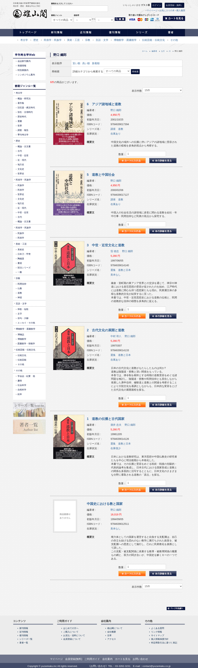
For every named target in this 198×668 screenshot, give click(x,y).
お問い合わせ (140, 659)
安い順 (76, 63)
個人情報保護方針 (159, 639)
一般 (20, 272)
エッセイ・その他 (26, 323)
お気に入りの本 (167, 10)
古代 (20, 151)
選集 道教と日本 (121, 270)
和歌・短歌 (23, 309)
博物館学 (22, 339)
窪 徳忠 (115, 251)
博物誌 (21, 334)
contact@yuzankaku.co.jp (157, 666)
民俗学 (21, 190)
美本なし (116, 274)
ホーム (144, 51)
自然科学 (22, 389)
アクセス (111, 639)
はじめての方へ (70, 628)
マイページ (152, 10)
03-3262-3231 (123, 666)
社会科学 (22, 385)
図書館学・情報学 (26, 343)
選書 (20, 121)
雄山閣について (114, 628)
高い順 (86, 63)
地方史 (21, 164)
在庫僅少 (116, 448)
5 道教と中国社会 (101, 174)
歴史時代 (22, 116)
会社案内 (107, 659)
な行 (163, 51)
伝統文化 (22, 355)
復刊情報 (23, 635)
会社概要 (111, 632)
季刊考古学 (23, 134)
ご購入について (70, 632)
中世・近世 (23, 155)
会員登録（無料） (174, 5)
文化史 (21, 169)
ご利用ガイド (92, 659)
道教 (20, 293)
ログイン (156, 5)
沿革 (109, 635)
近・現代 (22, 160)
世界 (20, 125)
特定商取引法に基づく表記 (164, 642)
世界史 (21, 173)
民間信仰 (22, 284)
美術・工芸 (73, 40)
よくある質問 (157, 628)
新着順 (96, 63)
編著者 (154, 51)
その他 (174, 40)
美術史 (21, 249)
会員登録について (72, 639)
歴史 (35, 40)
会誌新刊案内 (24, 61)
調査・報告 (23, 130)
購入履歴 (180, 10)
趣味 (20, 380)
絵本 (20, 394)
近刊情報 (23, 632)
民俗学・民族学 (53, 40)
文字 (20, 313)
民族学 (21, 185)
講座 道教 (117, 128)
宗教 (87, 40)
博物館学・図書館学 (125, 40)
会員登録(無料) (73, 659)
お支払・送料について (74, 635)
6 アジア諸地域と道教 (104, 104)
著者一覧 (23, 642)
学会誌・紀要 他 (26, 376)
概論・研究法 (24, 98)
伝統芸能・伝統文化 (153, 40)
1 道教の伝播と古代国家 (105, 419)
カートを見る (122, 659)
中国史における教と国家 (105, 504)
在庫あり (116, 133)
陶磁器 (21, 258)
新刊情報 (23, 628)
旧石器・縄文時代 (26, 107)
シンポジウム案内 (26, 74)
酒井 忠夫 (116, 424)
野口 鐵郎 (116, 110)
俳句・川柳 (23, 318)
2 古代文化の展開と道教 (105, 330)
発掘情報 (22, 65)
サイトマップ (157, 635)
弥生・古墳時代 (25, 112)
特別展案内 (23, 70)
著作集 (21, 103)
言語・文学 (102, 40)
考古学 (24, 40)
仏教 (20, 288)
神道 (20, 297)
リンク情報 (156, 632)
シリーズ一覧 (25, 639)
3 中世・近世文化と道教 (105, 245)
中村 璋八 (116, 336)
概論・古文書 (24, 146)
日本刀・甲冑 (24, 254)
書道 (20, 263)
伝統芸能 (22, 360)
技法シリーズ (24, 267)
